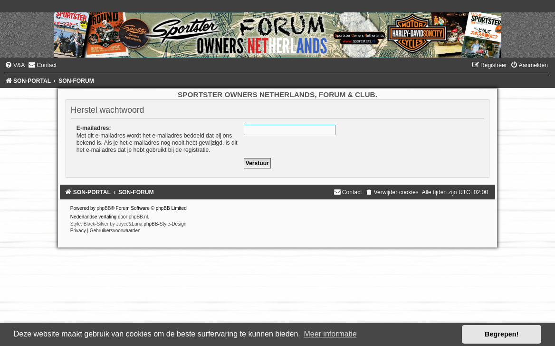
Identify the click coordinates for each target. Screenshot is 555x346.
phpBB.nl (138, 216)
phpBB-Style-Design (165, 224)
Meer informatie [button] (330, 334)
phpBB (103, 208)
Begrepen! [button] (501, 334)
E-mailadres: (94, 128)
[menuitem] (15, 65)
